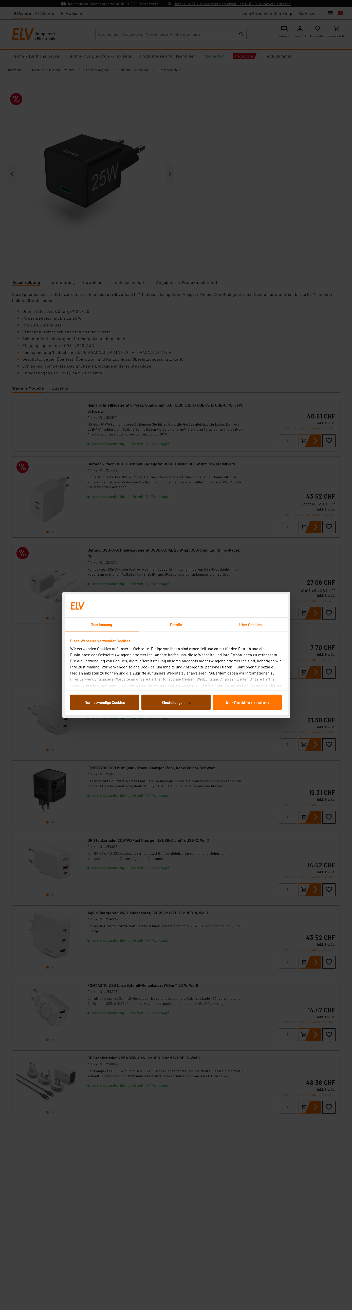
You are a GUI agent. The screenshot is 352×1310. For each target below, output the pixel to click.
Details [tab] (176, 624)
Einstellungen (176, 702)
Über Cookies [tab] (250, 624)
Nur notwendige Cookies (105, 702)
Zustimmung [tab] (101, 624)
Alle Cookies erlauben (247, 702)
